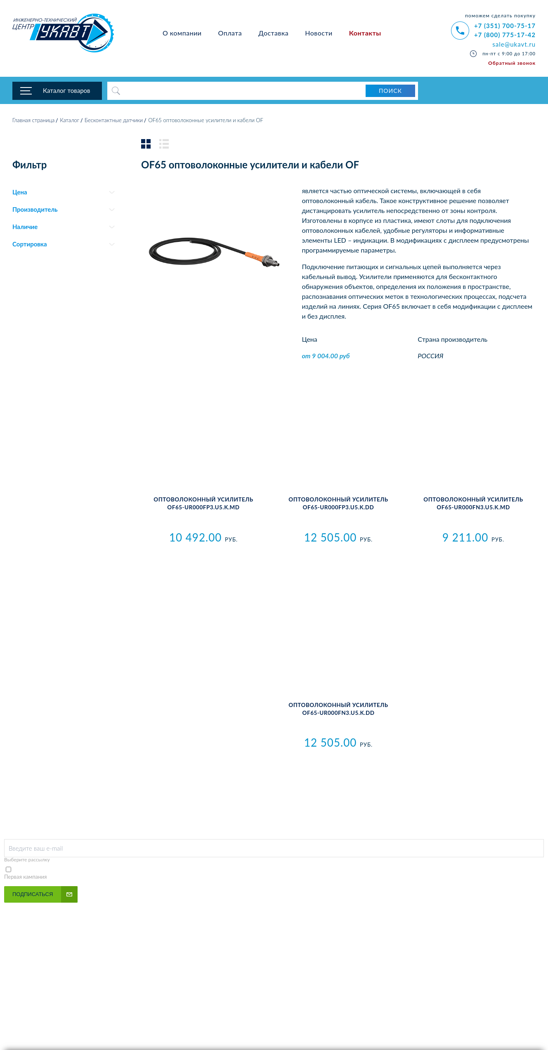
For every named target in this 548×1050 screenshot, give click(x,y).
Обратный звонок (512, 63)
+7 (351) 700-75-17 (505, 25)
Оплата (230, 33)
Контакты (365, 33)
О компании (182, 33)
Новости (319, 33)
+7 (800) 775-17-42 (505, 34)
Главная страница (33, 121)
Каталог (69, 121)
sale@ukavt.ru (514, 44)
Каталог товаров (66, 91)
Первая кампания (25, 878)
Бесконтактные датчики (114, 121)
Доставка (273, 33)
